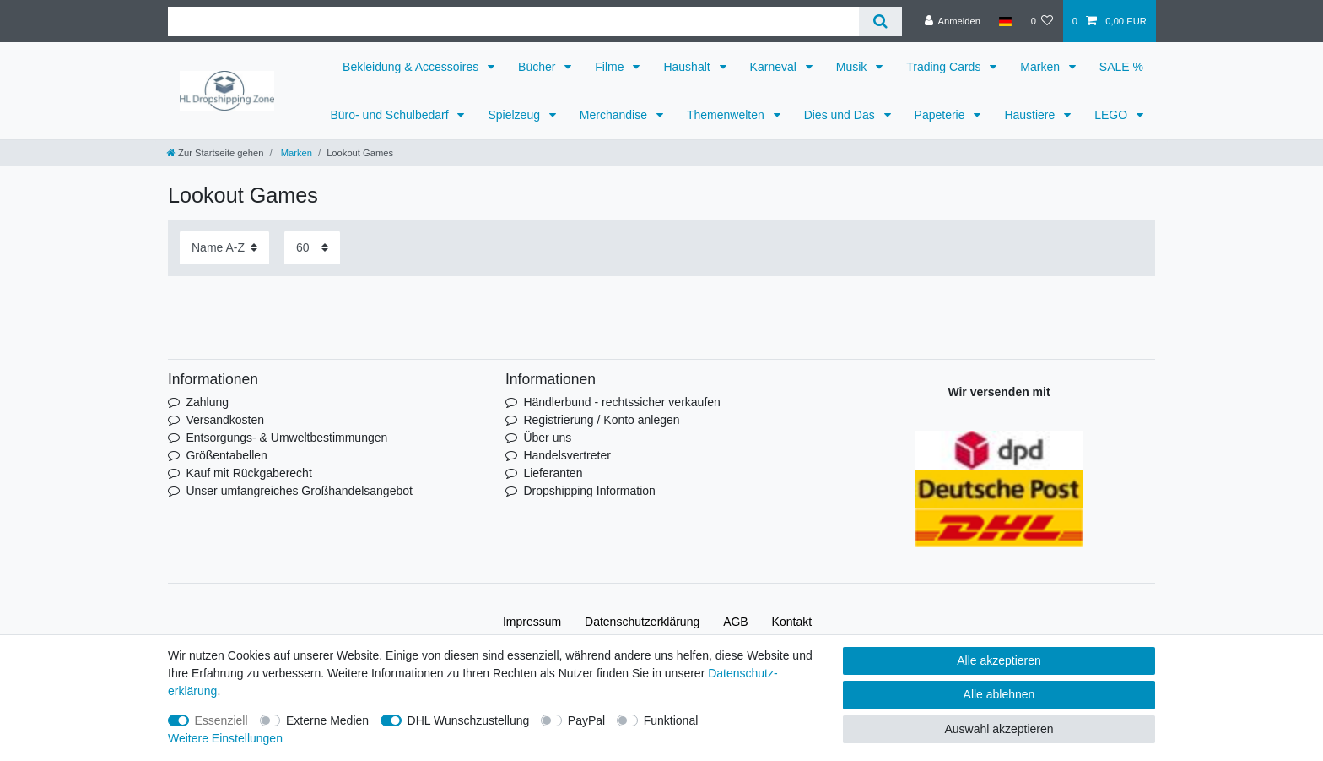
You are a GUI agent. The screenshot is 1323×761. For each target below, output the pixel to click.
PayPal (586, 720)
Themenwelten (727, 115)
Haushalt (688, 66)
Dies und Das (841, 115)
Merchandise (615, 115)
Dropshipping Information (589, 490)
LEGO (1112, 115)
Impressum (532, 621)
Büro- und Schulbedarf (390, 115)
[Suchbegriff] (513, 21)
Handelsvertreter (567, 455)
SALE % (1121, 66)
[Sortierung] (224, 247)
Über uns (547, 437)
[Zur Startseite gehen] (215, 153)
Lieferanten (552, 473)
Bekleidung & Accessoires (412, 66)
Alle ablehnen (999, 694)
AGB (735, 621)
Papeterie (942, 115)
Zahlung (207, 402)
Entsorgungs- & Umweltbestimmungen (286, 437)
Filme (611, 66)
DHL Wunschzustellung (469, 720)
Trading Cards (945, 66)
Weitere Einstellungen (225, 738)
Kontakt (792, 621)
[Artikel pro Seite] (312, 247)
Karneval (775, 66)
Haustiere (1031, 115)
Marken (1041, 66)
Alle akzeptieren (999, 660)
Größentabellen (226, 455)
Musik (853, 66)
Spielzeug (515, 115)
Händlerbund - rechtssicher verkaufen (621, 402)
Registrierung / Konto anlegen (601, 420)
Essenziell (221, 720)
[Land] (1005, 21)
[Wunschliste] (1041, 21)
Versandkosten (225, 420)
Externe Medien (327, 720)
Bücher (538, 66)
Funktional (671, 720)
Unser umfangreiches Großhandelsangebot (299, 490)
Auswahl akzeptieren (998, 729)
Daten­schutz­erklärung (642, 621)
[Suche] (880, 21)
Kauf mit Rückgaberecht (248, 473)
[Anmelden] (952, 21)
